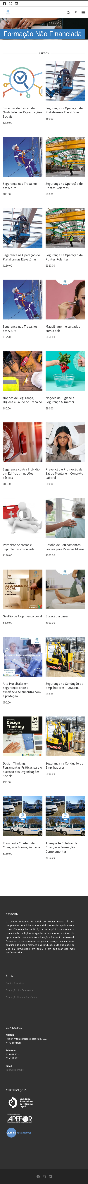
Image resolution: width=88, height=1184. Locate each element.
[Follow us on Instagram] (10, 3)
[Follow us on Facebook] (4, 3)
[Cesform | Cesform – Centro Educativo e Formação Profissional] (8, 11)
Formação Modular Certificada (21, 997)
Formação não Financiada (19, 990)
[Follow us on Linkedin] (16, 3)
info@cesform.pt (14, 1069)
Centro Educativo (15, 983)
